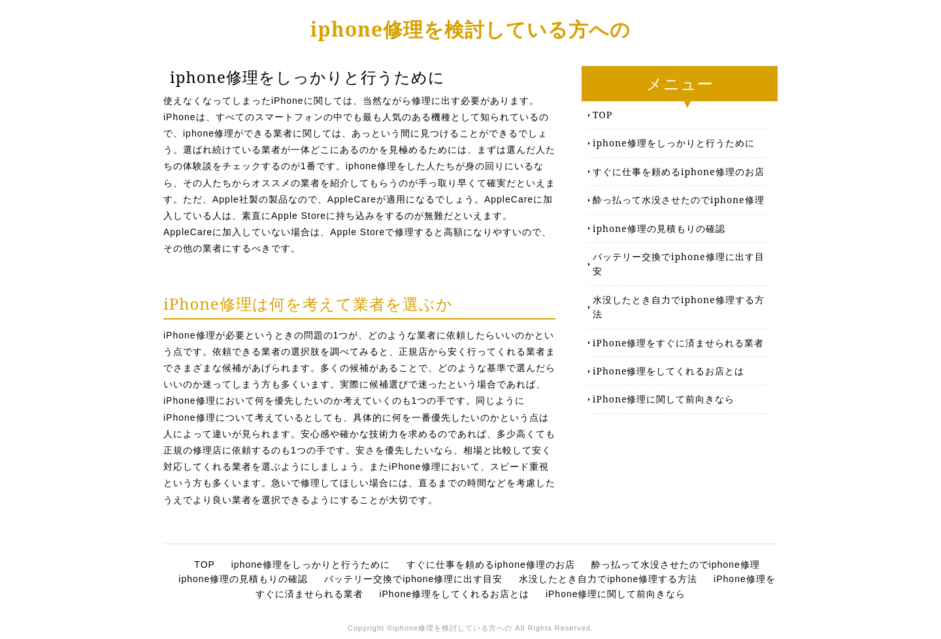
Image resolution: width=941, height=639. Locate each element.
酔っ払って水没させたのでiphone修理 (679, 199)
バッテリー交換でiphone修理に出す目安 (679, 263)
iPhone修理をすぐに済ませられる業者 (678, 342)
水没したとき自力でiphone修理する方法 (679, 306)
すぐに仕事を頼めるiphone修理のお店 (679, 171)
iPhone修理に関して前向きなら (664, 399)
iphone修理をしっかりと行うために (674, 143)
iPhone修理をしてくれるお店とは (668, 371)
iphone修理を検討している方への (470, 29)
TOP (602, 114)
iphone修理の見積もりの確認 (659, 228)
